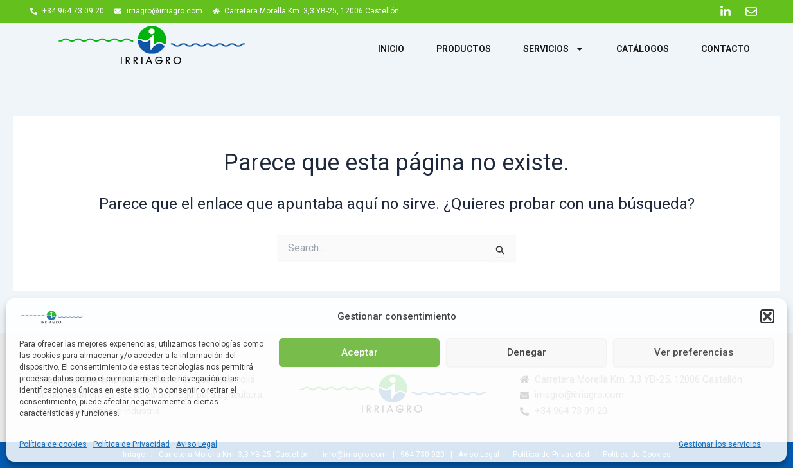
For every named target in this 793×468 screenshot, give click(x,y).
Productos (463, 49)
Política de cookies (53, 444)
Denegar (526, 352)
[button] (767, 316)
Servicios (553, 49)
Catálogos (642, 49)
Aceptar (359, 352)
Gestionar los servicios (720, 444)
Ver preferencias (693, 352)
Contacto (725, 49)
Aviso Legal (196, 444)
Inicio (391, 49)
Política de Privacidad (131, 444)
